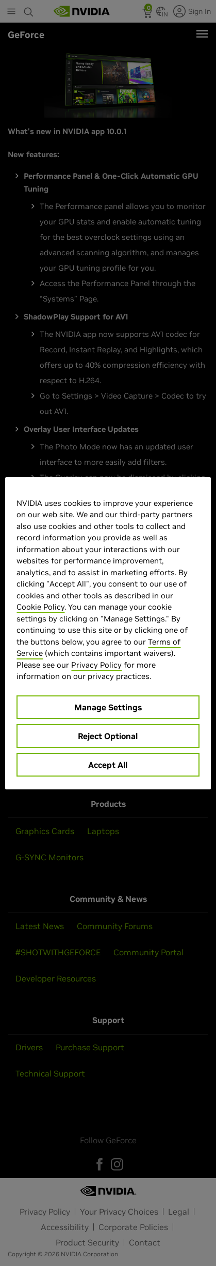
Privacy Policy (96, 665)
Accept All (107, 765)
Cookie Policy (40, 607)
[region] (107, 633)
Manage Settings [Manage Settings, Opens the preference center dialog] (108, 707)
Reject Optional (108, 736)
